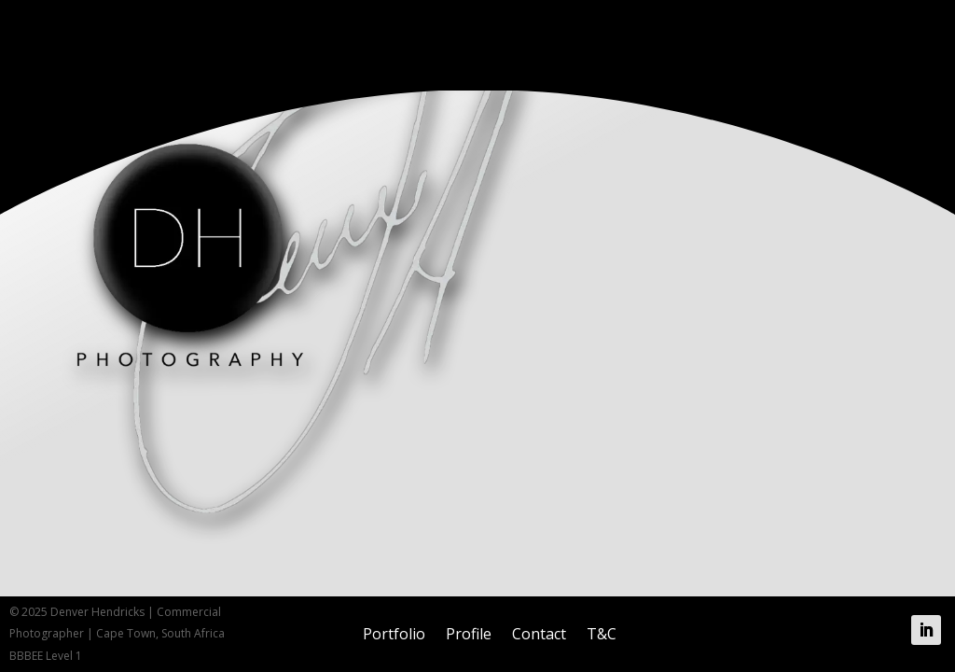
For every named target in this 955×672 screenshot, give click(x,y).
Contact (539, 633)
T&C (601, 633)
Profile (468, 633)
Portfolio (394, 633)
